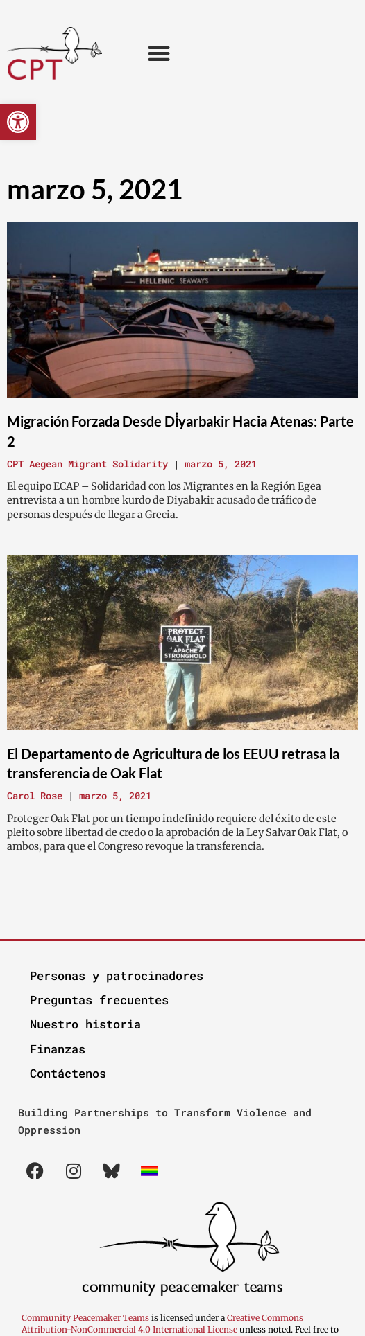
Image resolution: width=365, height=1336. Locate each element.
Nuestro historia (85, 1024)
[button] (18, 122)
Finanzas (57, 1049)
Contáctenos (68, 1073)
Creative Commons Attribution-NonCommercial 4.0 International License (162, 1323)
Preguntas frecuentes (99, 1000)
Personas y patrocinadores (116, 975)
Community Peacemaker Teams (86, 1317)
